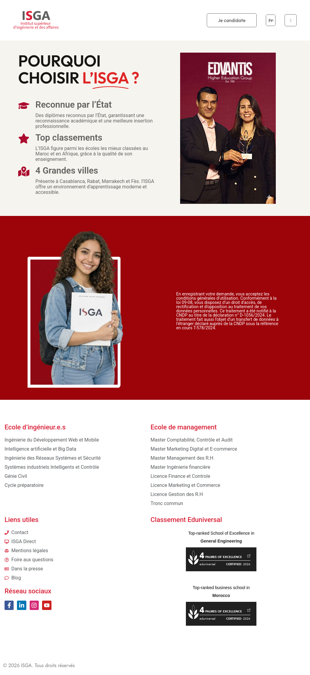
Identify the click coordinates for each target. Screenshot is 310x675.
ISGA (26, 665)
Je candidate (232, 20)
